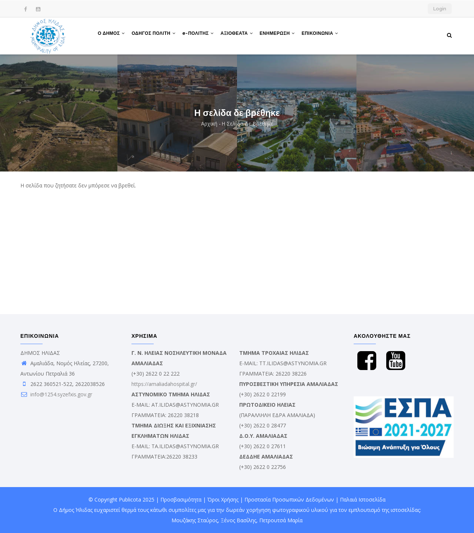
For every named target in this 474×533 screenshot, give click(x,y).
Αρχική (209, 123)
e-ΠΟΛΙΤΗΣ (200, 34)
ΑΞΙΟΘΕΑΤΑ (239, 34)
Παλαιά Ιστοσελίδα (362, 499)
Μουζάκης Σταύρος (194, 520)
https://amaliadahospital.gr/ (164, 383)
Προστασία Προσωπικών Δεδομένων (289, 499)
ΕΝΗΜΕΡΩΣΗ (280, 34)
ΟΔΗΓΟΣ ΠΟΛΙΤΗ (155, 34)
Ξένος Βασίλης (238, 520)
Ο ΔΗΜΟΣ (112, 34)
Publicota (130, 499)
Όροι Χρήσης (222, 499)
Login (439, 8)
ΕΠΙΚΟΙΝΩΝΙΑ (324, 34)
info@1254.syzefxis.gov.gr (56, 394)
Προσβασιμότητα (180, 499)
